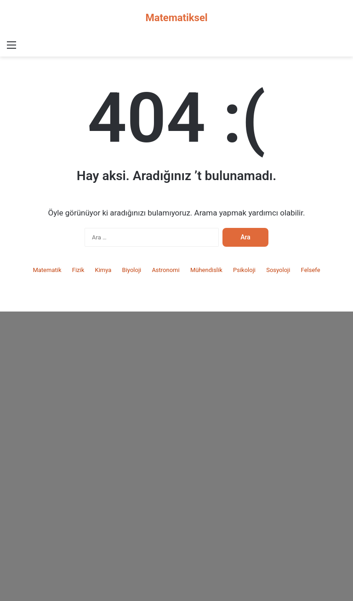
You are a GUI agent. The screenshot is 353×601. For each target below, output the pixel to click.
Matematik (47, 269)
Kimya (103, 269)
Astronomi (165, 269)
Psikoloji (244, 269)
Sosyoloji (278, 269)
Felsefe (310, 269)
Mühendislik (206, 269)
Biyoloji (132, 269)
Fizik (78, 269)
